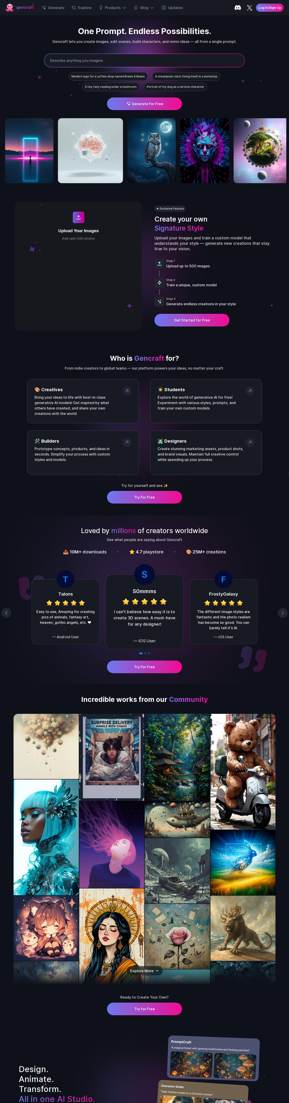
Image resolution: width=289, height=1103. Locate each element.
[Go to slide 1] (141, 653)
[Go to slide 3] (149, 653)
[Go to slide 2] (145, 653)
